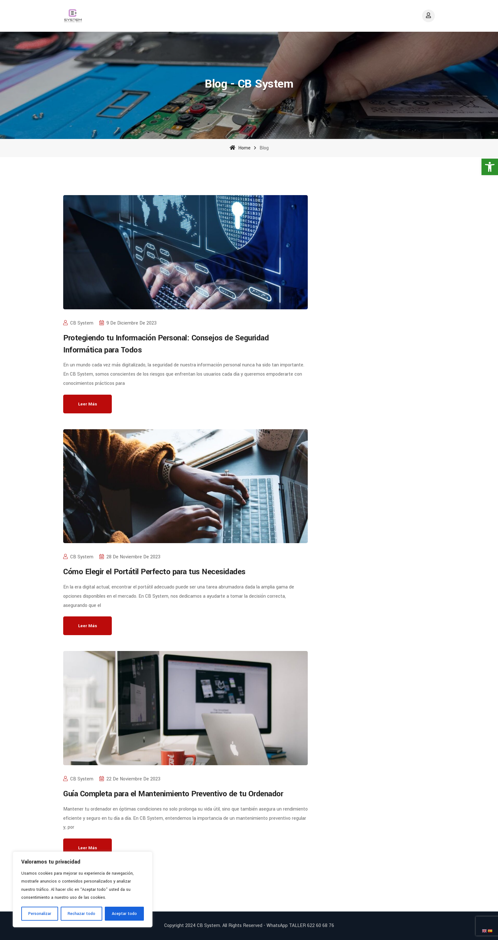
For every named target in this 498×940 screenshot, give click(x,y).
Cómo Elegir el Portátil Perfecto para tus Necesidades (154, 571)
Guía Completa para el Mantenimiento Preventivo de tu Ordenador (173, 793)
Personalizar (39, 914)
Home (240, 148)
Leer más (87, 404)
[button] (489, 167)
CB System (78, 323)
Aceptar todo (124, 914)
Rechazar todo (81, 914)
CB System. (209, 925)
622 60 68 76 (320, 925)
